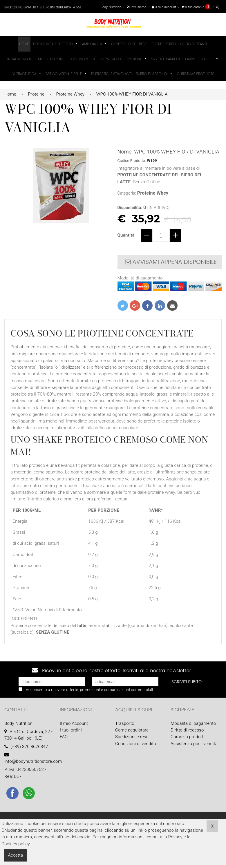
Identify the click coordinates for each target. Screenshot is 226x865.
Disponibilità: (129, 207)
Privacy (175, 837)
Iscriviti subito (186, 682)
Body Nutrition (110, 7)
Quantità (126, 235)
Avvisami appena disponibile (171, 262)
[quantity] (161, 235)
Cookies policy (15, 843)
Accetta (15, 855)
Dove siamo (137, 7)
